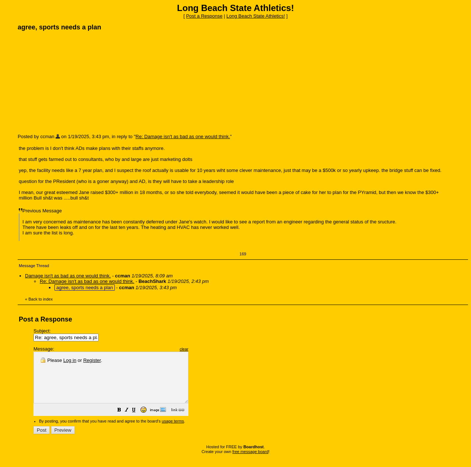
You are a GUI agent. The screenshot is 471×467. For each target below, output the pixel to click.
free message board (250, 461)
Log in (69, 360)
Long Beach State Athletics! (255, 16)
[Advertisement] (73, 82)
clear (202, 349)
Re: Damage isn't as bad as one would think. (182, 136)
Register (92, 360)
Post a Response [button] (204, 16)
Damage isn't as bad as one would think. (68, 276)
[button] (138, 421)
